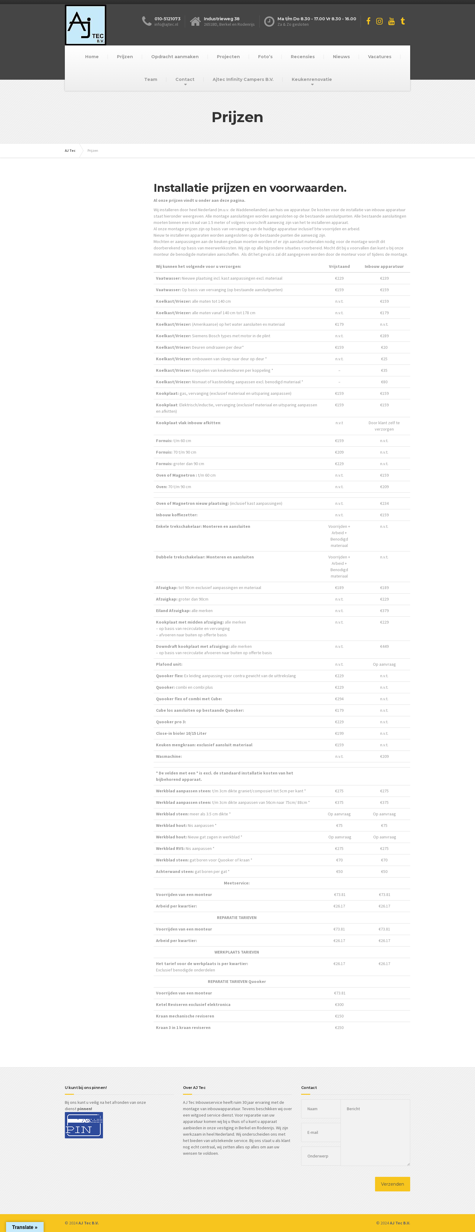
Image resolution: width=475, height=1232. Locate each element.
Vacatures (379, 56)
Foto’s (265, 56)
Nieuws (341, 56)
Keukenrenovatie (312, 79)
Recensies (303, 56)
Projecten (228, 56)
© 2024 (82, 1223)
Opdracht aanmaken (175, 56)
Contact (184, 79)
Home (92, 56)
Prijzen (125, 56)
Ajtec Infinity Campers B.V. (243, 79)
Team (150, 79)
